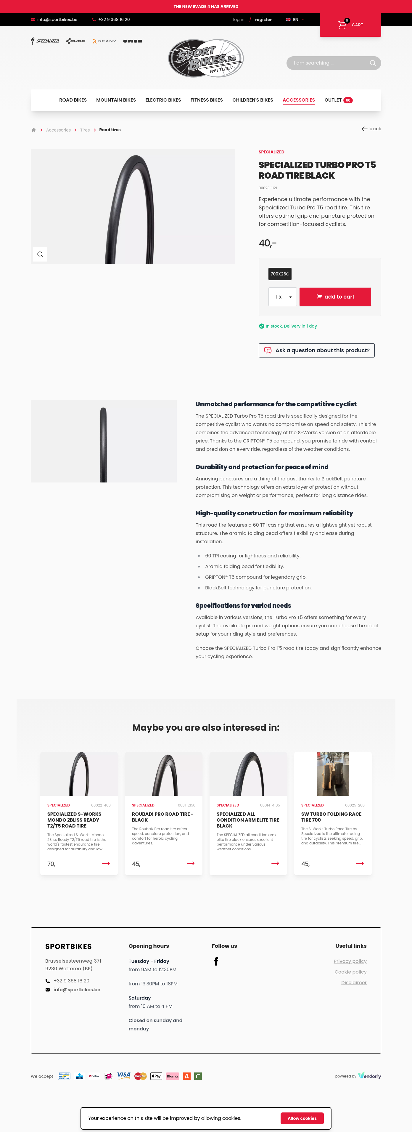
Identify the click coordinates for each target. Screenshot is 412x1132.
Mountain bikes (116, 100)
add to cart (335, 296)
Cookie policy (351, 972)
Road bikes (73, 100)
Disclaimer (354, 982)
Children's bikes (252, 100)
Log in (238, 20)
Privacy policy (350, 961)
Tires (85, 130)
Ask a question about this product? (317, 350)
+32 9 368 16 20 (111, 20)
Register (263, 20)
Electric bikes (163, 100)
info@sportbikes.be (54, 20)
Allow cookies (302, 1118)
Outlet (339, 100)
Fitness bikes (207, 100)
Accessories (299, 100)
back (371, 128)
